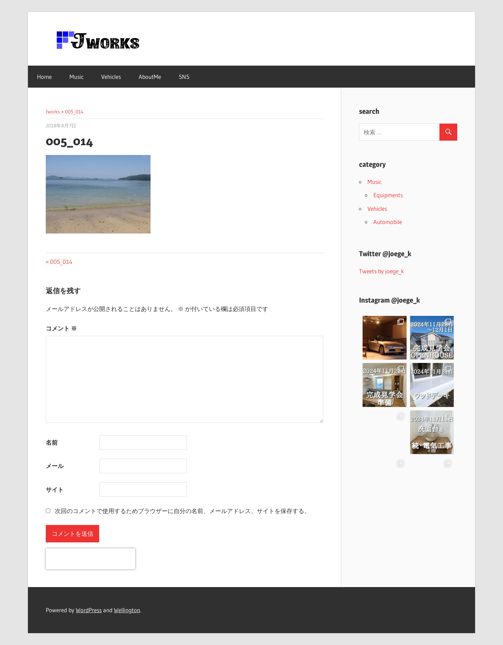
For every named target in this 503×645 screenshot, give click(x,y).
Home (44, 76)
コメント (61, 328)
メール (55, 465)
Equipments (388, 195)
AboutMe (150, 76)
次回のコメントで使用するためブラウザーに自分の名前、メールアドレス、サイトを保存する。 (182, 510)
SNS (184, 76)
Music (76, 76)
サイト (55, 489)
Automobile (387, 221)
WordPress (89, 610)
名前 (52, 442)
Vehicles (111, 76)
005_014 (61, 261)
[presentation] (90, 558)
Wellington (127, 610)
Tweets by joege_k (381, 271)
